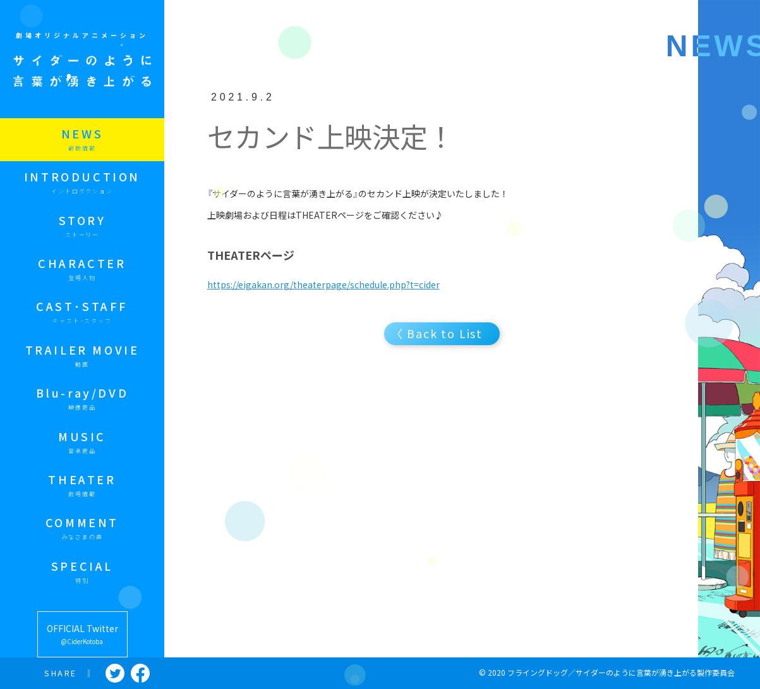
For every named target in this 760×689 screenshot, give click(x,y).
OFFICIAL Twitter (82, 635)
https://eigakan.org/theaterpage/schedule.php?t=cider (323, 284)
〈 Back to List (439, 333)
